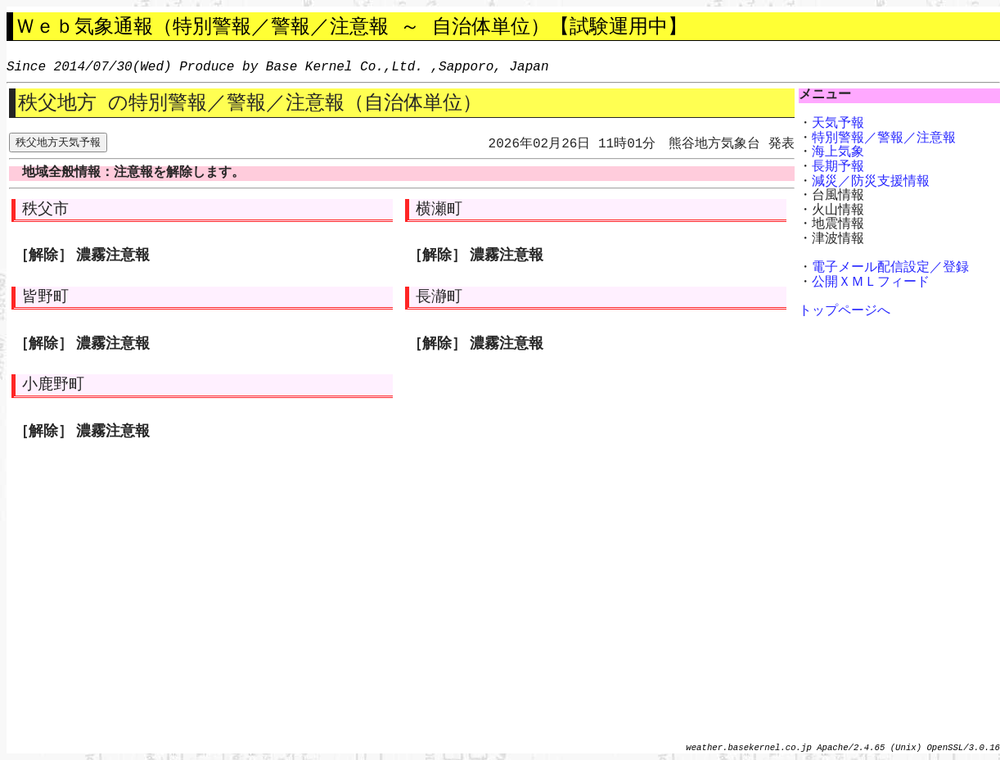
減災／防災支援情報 (871, 182)
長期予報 (838, 167)
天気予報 (838, 124)
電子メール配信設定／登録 (890, 268)
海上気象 (838, 152)
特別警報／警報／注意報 (884, 138)
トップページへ (844, 311)
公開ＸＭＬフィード (871, 283)
